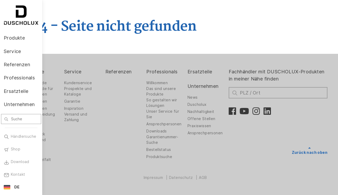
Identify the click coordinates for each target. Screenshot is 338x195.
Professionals (179, 71)
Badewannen (65, 108)
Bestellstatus (176, 150)
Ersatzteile (213, 71)
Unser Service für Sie (180, 114)
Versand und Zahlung (101, 117)
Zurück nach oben (309, 152)
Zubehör (61, 127)
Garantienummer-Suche (180, 140)
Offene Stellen (215, 119)
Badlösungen (65, 101)
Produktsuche (177, 157)
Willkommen (175, 83)
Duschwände (65, 83)
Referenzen (140, 71)
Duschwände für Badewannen (68, 91)
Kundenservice (104, 83)
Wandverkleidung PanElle (69, 117)
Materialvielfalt (67, 160)
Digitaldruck (64, 134)
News (206, 97)
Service (98, 71)
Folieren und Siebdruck (64, 143)
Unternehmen (216, 86)
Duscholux (211, 104)
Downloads (174, 131)
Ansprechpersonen (181, 124)
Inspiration (99, 108)
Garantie (98, 101)
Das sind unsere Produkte (179, 91)
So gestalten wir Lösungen (179, 103)
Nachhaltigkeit (214, 112)
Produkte (63, 71)
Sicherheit (62, 152)
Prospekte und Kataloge (104, 91)
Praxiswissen (213, 126)
